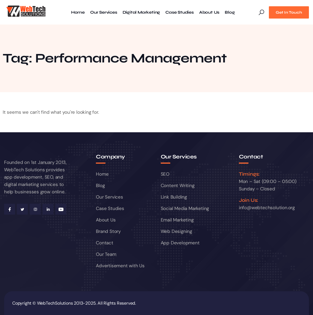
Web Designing (176, 231)
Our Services (103, 12)
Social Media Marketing (185, 208)
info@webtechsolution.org (267, 208)
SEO (165, 174)
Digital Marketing (141, 12)
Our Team (106, 254)
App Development (180, 243)
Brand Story (108, 231)
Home (78, 12)
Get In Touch (289, 12)
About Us (209, 12)
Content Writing (178, 185)
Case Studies (179, 12)
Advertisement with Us (120, 266)
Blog (230, 12)
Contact (104, 243)
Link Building (174, 197)
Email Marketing (177, 220)
